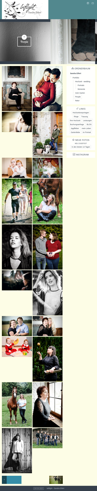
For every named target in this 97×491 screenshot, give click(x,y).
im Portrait (87, 132)
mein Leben (86, 128)
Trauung (84, 117)
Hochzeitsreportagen (81, 113)
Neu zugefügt (81, 143)
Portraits (81, 85)
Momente (81, 89)
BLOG (89, 124)
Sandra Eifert (75, 73)
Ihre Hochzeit (75, 120)
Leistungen (87, 120)
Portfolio (76, 78)
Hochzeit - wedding (82, 82)
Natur (77, 101)
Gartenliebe (75, 132)
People (78, 97)
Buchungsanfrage (77, 124)
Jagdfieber (75, 128)
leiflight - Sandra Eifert (55, 488)
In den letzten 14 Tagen (81, 147)
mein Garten (80, 93)
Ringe (76, 117)
